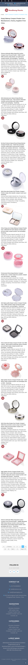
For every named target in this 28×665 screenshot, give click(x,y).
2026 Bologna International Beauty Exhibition (14, 642)
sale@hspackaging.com (14, 5)
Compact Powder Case (14, 612)
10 (5, 549)
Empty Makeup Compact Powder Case (16, 14)
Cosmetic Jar (14, 615)
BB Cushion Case (14, 610)
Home (2, 14)
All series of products (14, 608)
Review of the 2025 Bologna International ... (14, 648)
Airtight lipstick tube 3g (14, 644)
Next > (13, 549)
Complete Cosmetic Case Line (14, 613)
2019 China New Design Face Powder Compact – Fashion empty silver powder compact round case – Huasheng (14, 193)
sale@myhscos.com (20, 3)
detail (5, 74)
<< (3, 546)
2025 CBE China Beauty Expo (14, 650)
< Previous (9, 546)
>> (17, 549)
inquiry (2, 74)
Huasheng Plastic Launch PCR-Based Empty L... (14, 646)
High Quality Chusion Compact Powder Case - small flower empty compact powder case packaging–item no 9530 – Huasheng (14, 381)
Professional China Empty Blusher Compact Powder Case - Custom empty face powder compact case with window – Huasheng (14, 275)
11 (8, 549)
